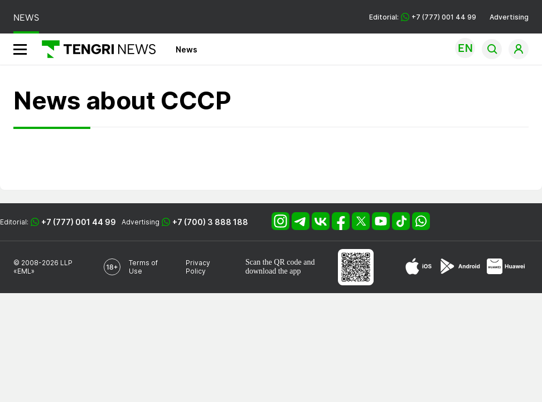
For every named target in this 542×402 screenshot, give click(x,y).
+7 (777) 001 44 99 (78, 222)
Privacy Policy (198, 267)
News (186, 49)
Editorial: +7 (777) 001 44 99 (422, 17)
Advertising (509, 17)
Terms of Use (143, 267)
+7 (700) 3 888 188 (210, 222)
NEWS (26, 17)
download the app (273, 271)
